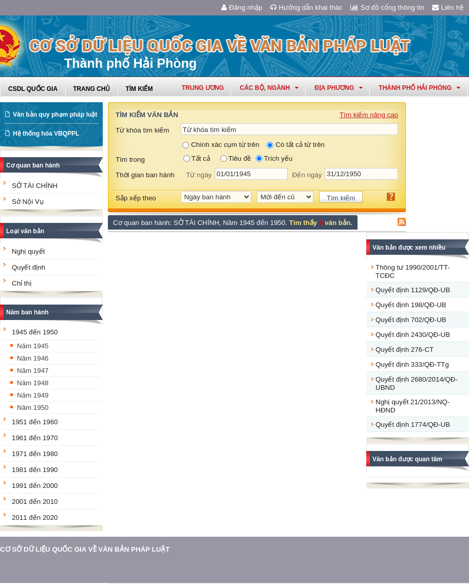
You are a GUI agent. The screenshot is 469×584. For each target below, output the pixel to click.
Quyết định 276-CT (405, 349)
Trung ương (203, 87)
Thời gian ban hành (145, 175)
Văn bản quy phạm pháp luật (55, 114)
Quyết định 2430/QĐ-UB (413, 334)
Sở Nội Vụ (28, 201)
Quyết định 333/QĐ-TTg (412, 364)
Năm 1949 (33, 395)
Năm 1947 (33, 370)
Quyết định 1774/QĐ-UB (413, 424)
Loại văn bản (25, 231)
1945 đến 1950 (35, 332)
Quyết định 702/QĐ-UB (411, 320)
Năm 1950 (33, 407)
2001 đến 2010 (35, 501)
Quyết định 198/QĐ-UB (411, 305)
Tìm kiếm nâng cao (369, 115)
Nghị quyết (28, 251)
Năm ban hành (27, 312)
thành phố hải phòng (419, 87)
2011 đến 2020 (35, 517)
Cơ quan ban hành (33, 165)
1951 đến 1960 (35, 422)
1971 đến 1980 (35, 454)
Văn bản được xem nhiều (408, 247)
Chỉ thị (21, 283)
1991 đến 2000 (35, 485)
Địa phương (338, 87)
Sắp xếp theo (136, 198)
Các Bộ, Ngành (269, 87)
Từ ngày (199, 175)
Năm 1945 (33, 346)
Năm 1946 (33, 358)
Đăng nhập (241, 7)
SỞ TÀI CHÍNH (35, 186)
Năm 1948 (33, 383)
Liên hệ (448, 7)
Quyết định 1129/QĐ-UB (413, 290)
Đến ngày (307, 175)
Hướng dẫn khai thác (306, 7)
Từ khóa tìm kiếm (142, 130)
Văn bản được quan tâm (407, 459)
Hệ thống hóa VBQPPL (46, 133)
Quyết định (28, 267)
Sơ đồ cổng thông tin (387, 7)
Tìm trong (130, 159)
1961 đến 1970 (35, 438)
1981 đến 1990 (35, 470)
